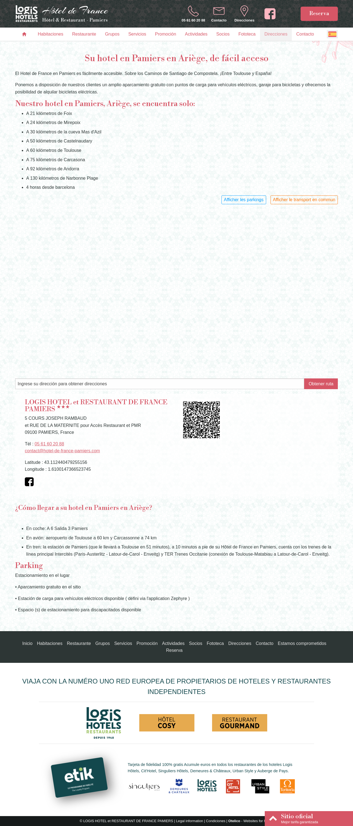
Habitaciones (50, 34)
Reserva (319, 13)
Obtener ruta (321, 383)
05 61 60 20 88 (49, 444)
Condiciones (215, 821)
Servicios (137, 34)
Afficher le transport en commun (304, 199)
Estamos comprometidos (302, 643)
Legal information (189, 821)
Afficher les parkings (244, 199)
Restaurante (84, 34)
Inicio (27, 643)
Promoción (165, 34)
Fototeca (246, 34)
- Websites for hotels (250, 821)
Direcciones (276, 34)
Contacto (305, 34)
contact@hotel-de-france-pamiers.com (62, 450)
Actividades (196, 34)
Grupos (112, 34)
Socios (222, 34)
